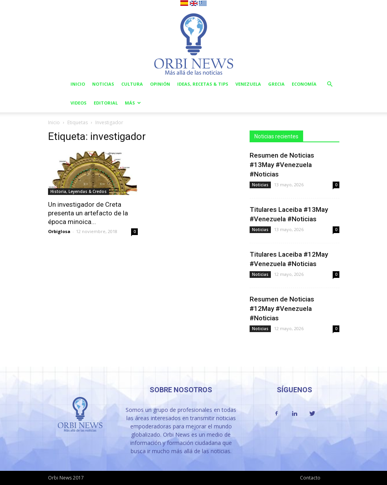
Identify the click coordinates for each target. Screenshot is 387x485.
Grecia (276, 84)
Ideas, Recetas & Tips (202, 84)
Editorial (106, 103)
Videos (78, 103)
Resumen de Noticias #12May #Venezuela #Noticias (282, 308)
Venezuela (248, 84)
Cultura (132, 84)
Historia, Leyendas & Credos (78, 191)
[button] (329, 84)
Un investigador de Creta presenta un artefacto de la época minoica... (88, 213)
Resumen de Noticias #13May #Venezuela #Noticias (282, 164)
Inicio (77, 84)
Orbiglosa (59, 231)
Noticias (103, 84)
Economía (304, 84)
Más (133, 103)
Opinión (160, 84)
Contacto (310, 477)
